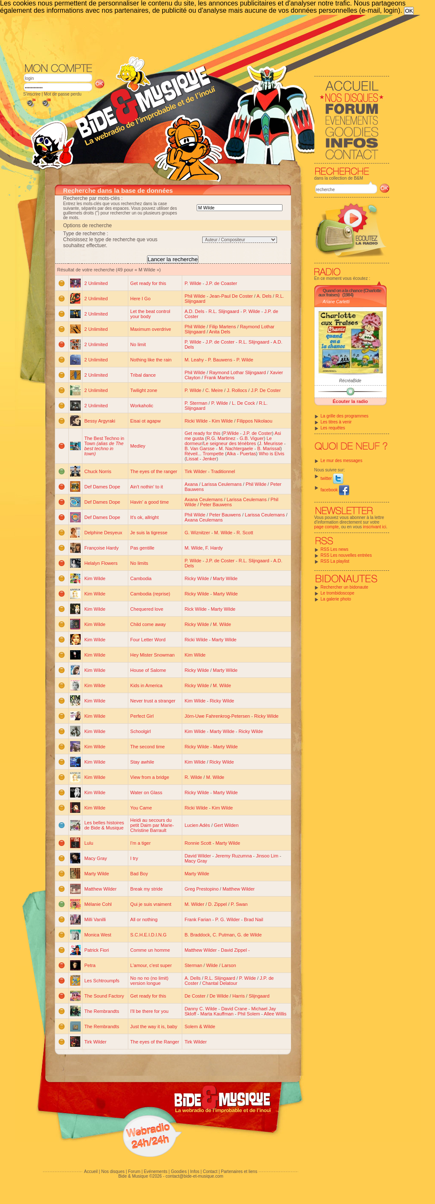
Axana (191, 484)
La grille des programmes (345, 416)
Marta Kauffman (217, 1013)
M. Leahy (193, 359)
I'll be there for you (149, 1011)
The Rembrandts (102, 1011)
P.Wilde (231, 433)
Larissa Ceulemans (222, 484)
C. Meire (214, 390)
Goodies (178, 1171)
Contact (210, 1171)
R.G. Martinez (220, 438)
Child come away (148, 624)
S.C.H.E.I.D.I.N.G (148, 934)
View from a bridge (149, 777)
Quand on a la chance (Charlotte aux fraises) (350, 292)
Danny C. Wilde (200, 1008)
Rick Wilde (195, 609)
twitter (332, 478)
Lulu (89, 843)
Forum (134, 1171)
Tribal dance (143, 375)
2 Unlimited (96, 283)
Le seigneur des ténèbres (229, 443)
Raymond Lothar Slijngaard (237, 372)
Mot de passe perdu (62, 94)
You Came (141, 807)
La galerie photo (336, 599)
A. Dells (192, 978)
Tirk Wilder (195, 471)
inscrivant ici (374, 526)
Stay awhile (142, 761)
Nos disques (112, 1171)
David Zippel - (235, 950)
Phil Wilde (194, 296)
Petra (90, 965)
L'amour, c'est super (151, 965)
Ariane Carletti (336, 301)
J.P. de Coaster (221, 283)
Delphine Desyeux (103, 532)
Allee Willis (275, 1013)
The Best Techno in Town (104, 446)
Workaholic (141, 405)
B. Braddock (197, 934)
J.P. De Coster (266, 390)
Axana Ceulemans (203, 499)
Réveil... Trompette (203, 453)
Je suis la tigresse (148, 532)
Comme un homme (150, 950)
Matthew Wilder (101, 888)
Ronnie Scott (197, 843)
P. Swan (239, 904)
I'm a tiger (140, 843)
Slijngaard (259, 995)
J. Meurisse (270, 443)
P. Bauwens (220, 359)
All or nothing (144, 919)
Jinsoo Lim (267, 855)
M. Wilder (194, 904)
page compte (326, 526)
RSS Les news (335, 549)
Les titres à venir (336, 422)
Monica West (98, 934)
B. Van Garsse (199, 448)
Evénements (155, 1171)
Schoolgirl (140, 731)
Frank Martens (219, 377)
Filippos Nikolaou (254, 420)
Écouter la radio (350, 401)
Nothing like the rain (151, 359)
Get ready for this (148, 283)
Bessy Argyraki (100, 420)
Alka (230, 453)
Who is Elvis (271, 453)
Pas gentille (142, 547)
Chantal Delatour (219, 983)
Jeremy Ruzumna (233, 855)
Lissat (192, 458)
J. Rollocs (237, 390)
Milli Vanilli (95, 919)
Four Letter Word (148, 639)
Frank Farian (197, 919)
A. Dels (264, 296)
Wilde (212, 965)
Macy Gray (96, 858)
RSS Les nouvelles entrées (346, 555)
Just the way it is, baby (154, 1026)
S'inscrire (32, 94)
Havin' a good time (149, 502)
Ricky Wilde (196, 578)
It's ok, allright (144, 517)
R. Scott (245, 532)
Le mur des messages (341, 460)
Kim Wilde (222, 420)
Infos (195, 1171)
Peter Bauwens (216, 504)
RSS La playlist (335, 561)
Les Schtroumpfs (102, 980)
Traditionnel (223, 471)
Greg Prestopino (201, 888)
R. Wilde (193, 777)
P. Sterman (195, 403)
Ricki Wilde (195, 420)
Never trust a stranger (152, 700)
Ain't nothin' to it (146, 486)
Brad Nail (253, 919)
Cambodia (141, 578)
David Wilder (197, 855)
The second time (147, 746)
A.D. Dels (194, 311)
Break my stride (146, 888)
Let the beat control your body (150, 314)
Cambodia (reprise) (150, 593)
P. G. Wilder (227, 919)
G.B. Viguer (252, 438)
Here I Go (140, 298)
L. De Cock (243, 403)
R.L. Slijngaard (224, 311)
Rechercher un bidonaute (344, 587)
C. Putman (223, 934)
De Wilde (219, 995)
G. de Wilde (249, 934)
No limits (139, 563)
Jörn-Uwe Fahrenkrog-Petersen (217, 716)
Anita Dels (219, 331)
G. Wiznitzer (197, 532)
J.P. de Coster (220, 341)
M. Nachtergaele (236, 448)
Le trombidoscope (338, 593)
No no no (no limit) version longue (149, 981)
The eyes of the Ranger (154, 1041)
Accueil (91, 1171)
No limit (138, 344)
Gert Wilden (226, 825)
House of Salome (148, 670)
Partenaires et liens (239, 1171)
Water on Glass (146, 792)
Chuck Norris (98, 471)
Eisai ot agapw (145, 420)
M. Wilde (223, 532)
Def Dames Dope (102, 486)
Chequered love (147, 609)
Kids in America (146, 685)
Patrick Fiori (97, 950)
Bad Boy (139, 873)
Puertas (248, 453)
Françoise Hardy (102, 547)
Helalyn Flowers (101, 563)
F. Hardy (214, 547)
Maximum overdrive (150, 329)
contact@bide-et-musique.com (194, 1176)
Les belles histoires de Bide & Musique (104, 825)
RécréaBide (350, 380)
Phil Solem (248, 1013)
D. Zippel (217, 904)
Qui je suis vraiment (151, 904)
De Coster (195, 995)
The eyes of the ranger (154, 471)
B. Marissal (268, 448)
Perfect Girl (142, 716)
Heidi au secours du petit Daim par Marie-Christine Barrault (152, 825)
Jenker (210, 458)
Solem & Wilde (199, 1026)
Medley (137, 445)
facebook (335, 490)
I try (134, 858)
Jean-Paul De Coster (231, 296)
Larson (229, 965)
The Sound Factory (104, 995)
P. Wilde (192, 283)
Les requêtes (333, 428)
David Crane (234, 1008)
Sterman (193, 965)
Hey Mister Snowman (152, 654)
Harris (238, 995)
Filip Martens (222, 326)
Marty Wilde (225, 578)
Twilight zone (144, 390)
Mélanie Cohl (98, 904)
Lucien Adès (197, 825)
